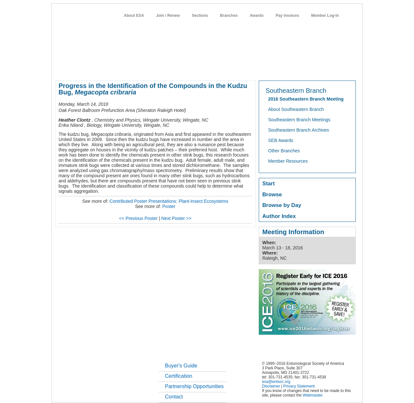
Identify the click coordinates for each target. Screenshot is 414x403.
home (60, 69)
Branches (229, 15)
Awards (257, 15)
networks (293, 69)
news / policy (222, 69)
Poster (168, 206)
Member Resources (288, 161)
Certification (178, 376)
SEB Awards (280, 140)
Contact (174, 396)
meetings (163, 69)
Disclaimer (271, 386)
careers (271, 69)
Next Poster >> (176, 218)
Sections (200, 15)
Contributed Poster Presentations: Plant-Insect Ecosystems (168, 201)
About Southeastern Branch (296, 109)
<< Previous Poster (138, 218)
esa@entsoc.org (276, 381)
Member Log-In (325, 15)
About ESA (134, 15)
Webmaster (312, 395)
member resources (131, 69)
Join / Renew (168, 15)
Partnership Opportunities (194, 386)
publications (191, 69)
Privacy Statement (299, 386)
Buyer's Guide (181, 365)
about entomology (89, 69)
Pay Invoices (287, 15)
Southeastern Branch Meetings (299, 119)
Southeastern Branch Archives (298, 130)
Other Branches (284, 150)
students (249, 69)
